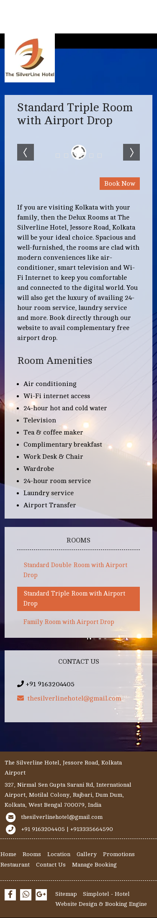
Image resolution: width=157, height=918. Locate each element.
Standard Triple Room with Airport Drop (74, 598)
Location (58, 854)
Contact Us (51, 865)
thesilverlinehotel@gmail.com (69, 698)
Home (8, 854)
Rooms (32, 854)
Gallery (87, 854)
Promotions (119, 854)
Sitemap (66, 894)
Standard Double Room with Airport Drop (75, 570)
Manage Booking (94, 865)
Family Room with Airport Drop (68, 622)
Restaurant (15, 865)
